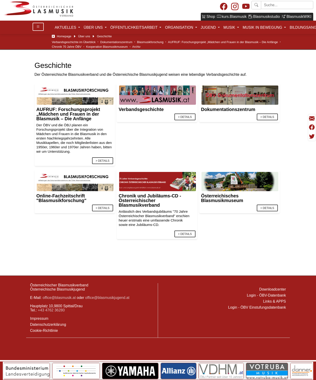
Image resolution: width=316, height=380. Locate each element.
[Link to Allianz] (206, 371)
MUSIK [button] (229, 27)
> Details (102, 160)
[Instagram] (235, 7)
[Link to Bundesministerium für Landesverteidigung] (51, 371)
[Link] (75, 95)
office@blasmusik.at (59, 298)
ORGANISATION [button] (179, 27)
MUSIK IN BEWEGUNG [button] (263, 27)
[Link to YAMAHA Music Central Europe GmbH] (158, 371)
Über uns (84, 36)
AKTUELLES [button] (66, 27)
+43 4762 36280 (51, 310)
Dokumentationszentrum (116, 42)
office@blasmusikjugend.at (107, 298)
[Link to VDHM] (249, 371)
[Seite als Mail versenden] (312, 118)
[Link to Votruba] (295, 371)
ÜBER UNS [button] (94, 27)
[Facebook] (223, 7)
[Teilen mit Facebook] (312, 127)
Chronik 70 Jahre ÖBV (66, 46)
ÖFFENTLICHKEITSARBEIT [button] (134, 27)
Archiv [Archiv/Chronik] (136, 46)
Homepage (64, 36)
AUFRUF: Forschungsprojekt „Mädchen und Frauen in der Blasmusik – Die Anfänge (223, 42)
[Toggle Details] (38, 27)
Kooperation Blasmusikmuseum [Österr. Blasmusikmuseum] (107, 46)
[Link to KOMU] (104, 371)
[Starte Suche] (287, 5)
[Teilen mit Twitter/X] (312, 136)
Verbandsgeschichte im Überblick (74, 42)
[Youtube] (246, 7)
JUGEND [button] (209, 27)
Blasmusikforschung (150, 42)
